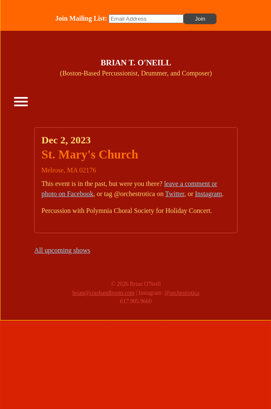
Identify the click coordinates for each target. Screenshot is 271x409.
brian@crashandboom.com (103, 293)
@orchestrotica (182, 293)
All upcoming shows (62, 250)
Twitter (174, 193)
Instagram (208, 193)
